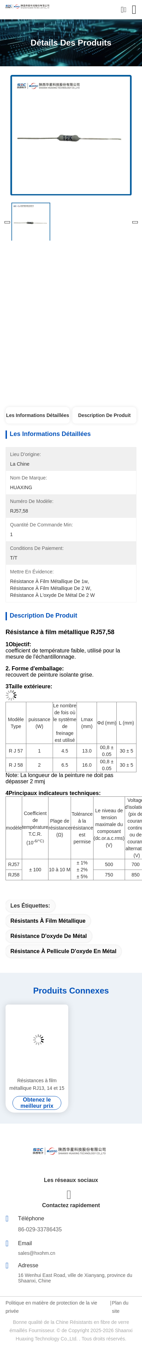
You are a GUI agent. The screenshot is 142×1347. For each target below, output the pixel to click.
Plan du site (120, 1307)
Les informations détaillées (37, 415)
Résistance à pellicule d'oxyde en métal (63, 951)
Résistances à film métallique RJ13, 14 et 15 (36, 1084)
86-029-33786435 (40, 1229)
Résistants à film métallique (48, 921)
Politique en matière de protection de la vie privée (51, 1307)
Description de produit (104, 415)
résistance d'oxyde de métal (48, 936)
